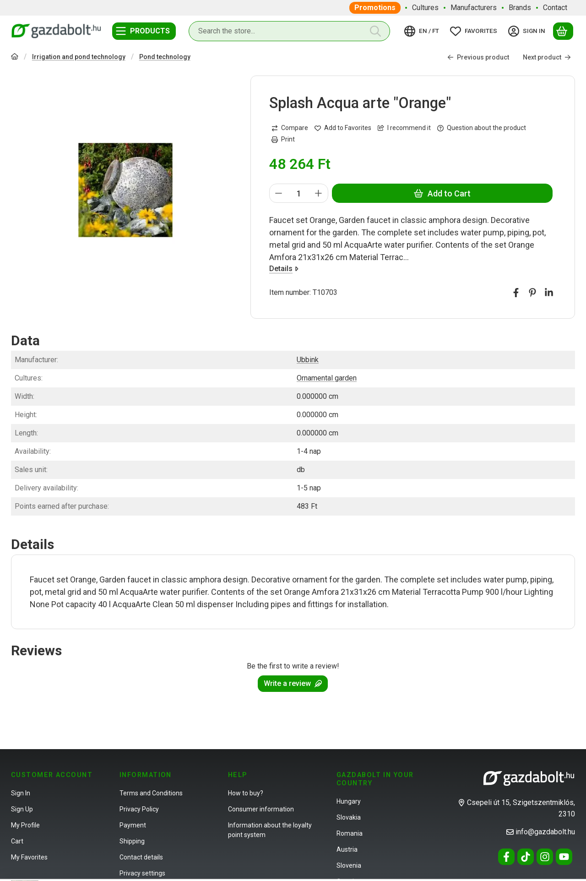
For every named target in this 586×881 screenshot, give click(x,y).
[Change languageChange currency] (423, 31)
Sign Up (22, 809)
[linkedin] (549, 293)
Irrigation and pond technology (78, 56)
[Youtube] (564, 856)
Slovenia (348, 865)
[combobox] (289, 31)
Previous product (478, 57)
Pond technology (164, 56)
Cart (17, 841)
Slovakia (348, 817)
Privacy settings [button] (142, 873)
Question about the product (481, 127)
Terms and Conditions (151, 793)
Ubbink (308, 359)
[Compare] (289, 128)
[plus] (319, 193)
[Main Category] (14, 57)
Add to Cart (442, 193)
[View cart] (563, 31)
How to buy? (245, 793)
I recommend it (404, 127)
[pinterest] (532, 293)
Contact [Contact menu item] (555, 7)
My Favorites (29, 857)
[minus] (279, 193)
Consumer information (261, 809)
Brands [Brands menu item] (520, 7)
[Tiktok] (525, 856)
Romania (349, 833)
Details (283, 269)
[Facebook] (506, 856)
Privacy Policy (139, 809)
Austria (347, 849)
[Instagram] (545, 856)
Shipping (132, 841)
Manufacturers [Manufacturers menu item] (473, 7)
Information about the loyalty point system (270, 829)
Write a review (293, 683)
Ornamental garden (327, 378)
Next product (547, 57)
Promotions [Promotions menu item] (375, 7)
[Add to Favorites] (343, 128)
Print (283, 139)
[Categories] (144, 31)
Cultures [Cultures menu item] (425, 7)
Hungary (348, 801)
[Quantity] (298, 193)
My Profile (25, 825)
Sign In (20, 793)
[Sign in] (528, 31)
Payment (132, 825)
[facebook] (516, 293)
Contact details (141, 857)
